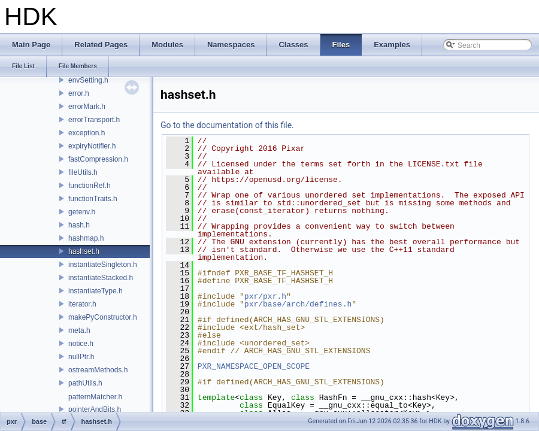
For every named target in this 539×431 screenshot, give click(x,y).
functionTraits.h (92, 199)
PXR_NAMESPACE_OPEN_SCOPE (254, 366)
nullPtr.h (81, 357)
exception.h (86, 133)
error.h (78, 93)
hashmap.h (86, 238)
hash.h (79, 225)
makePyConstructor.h (102, 317)
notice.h (80, 343)
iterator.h (82, 304)
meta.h (79, 330)
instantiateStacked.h (100, 278)
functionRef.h (89, 185)
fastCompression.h (98, 159)
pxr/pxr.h (265, 296)
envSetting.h (88, 80)
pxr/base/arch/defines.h (298, 304)
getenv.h (81, 212)
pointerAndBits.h (94, 409)
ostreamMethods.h (98, 370)
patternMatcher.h (95, 397)
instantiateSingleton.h (102, 264)
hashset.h (83, 251)
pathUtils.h (85, 383)
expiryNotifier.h (92, 146)
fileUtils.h (83, 172)
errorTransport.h (94, 120)
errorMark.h (86, 106)
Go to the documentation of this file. (227, 125)
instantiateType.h (95, 291)
